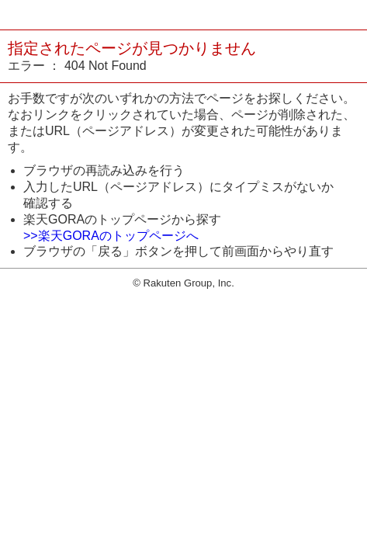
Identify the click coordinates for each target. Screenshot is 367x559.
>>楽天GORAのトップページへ (111, 235)
